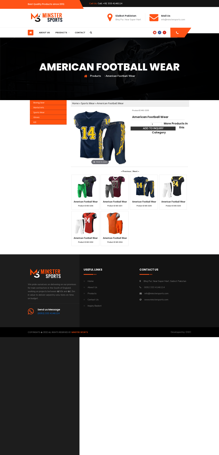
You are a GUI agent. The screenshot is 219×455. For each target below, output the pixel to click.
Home (75, 103)
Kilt (34, 122)
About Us (44, 32)
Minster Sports (80, 332)
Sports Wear (39, 112)
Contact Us (93, 299)
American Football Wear (110, 103)
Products (61, 32)
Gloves (36, 117)
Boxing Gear (39, 102)
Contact (80, 32)
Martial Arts (38, 107)
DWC (188, 332)
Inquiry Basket (95, 305)
